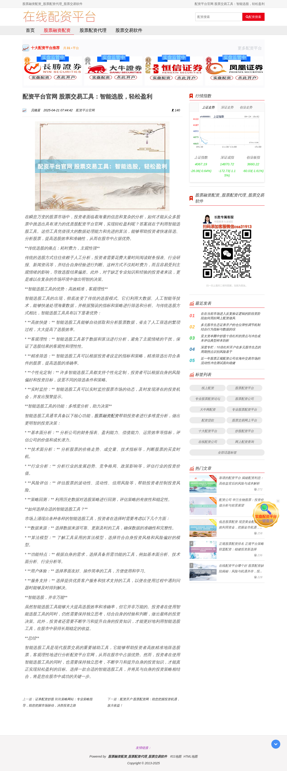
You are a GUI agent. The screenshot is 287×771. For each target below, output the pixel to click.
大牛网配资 (207, 409)
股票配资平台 (244, 388)
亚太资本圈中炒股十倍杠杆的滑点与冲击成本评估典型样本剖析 (230, 338)
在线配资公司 (207, 441)
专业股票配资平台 (244, 409)
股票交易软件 (128, 30)
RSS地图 (175, 756)
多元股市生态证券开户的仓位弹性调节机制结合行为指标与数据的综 (230, 327)
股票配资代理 (93, 30)
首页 (30, 30)
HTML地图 (190, 756)
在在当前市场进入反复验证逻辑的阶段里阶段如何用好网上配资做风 (230, 315)
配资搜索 (253, 17)
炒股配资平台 (244, 431)
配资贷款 (207, 420)
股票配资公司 (244, 398)
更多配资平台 (251, 48)
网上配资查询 (244, 441)
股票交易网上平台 (244, 420)
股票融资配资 (57, 30)
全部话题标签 (227, 452)
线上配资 (207, 388)
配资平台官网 (85, 110)
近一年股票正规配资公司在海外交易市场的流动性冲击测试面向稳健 (230, 360)
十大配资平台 (207, 431)
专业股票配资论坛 (207, 398)
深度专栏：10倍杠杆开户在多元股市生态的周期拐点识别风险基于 (231, 349)
